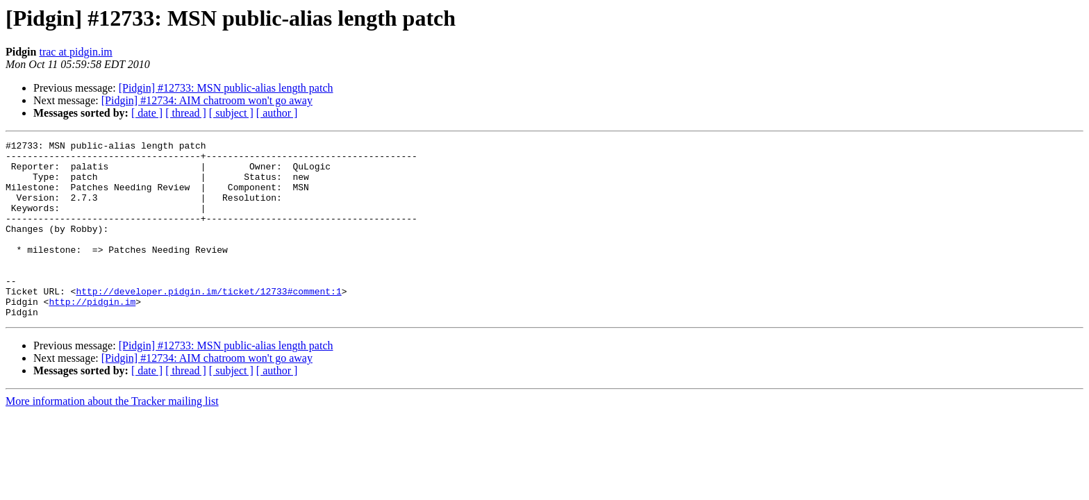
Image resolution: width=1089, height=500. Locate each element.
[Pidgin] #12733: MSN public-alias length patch (226, 88)
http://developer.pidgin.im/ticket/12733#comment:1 (208, 322)
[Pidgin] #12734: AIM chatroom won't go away (207, 100)
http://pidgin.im (92, 334)
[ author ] (277, 113)
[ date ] (147, 113)
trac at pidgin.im (75, 52)
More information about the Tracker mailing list (112, 436)
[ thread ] (185, 113)
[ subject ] (231, 113)
